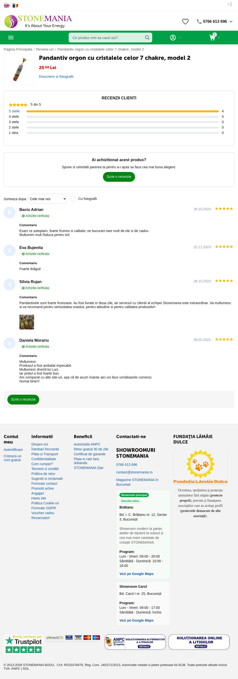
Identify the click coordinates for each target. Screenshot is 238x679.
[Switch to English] (7, 5)
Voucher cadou (42, 513)
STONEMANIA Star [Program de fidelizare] (88, 468)
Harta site (38, 498)
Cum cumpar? (42, 464)
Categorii (26, 37)
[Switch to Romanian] (15, 5)
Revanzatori (40, 518)
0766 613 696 (213, 21)
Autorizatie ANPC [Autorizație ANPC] (87, 444)
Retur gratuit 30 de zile (91, 449)
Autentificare (13, 449)
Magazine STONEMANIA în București (137, 482)
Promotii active (42, 488)
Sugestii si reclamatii (47, 478)
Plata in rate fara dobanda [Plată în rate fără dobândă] (86, 461)
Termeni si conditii (45, 468)
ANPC (15, 668)
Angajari (37, 493)
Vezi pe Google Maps (136, 573)
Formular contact (44, 483)
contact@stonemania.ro (134, 472)
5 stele (14, 111)
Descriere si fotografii (55, 76)
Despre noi (39, 444)
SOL (26, 668)
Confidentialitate (43, 459)
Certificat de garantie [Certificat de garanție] (89, 454)
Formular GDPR (43, 508)
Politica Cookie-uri (45, 503)
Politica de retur (43, 473)
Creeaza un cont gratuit (12, 458)
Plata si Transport (44, 454)
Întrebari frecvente (45, 449)
